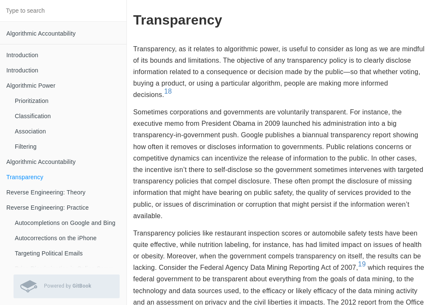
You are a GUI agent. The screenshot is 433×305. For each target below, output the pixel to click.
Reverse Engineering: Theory (45, 192)
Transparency (24, 177)
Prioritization (32, 100)
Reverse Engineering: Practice (47, 207)
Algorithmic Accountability (41, 33)
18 (168, 91)
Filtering (26, 146)
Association (30, 131)
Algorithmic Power (30, 85)
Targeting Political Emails (49, 253)
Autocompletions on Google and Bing (65, 222)
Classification (33, 116)
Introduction (22, 55)
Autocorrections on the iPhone (55, 238)
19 (362, 264)
